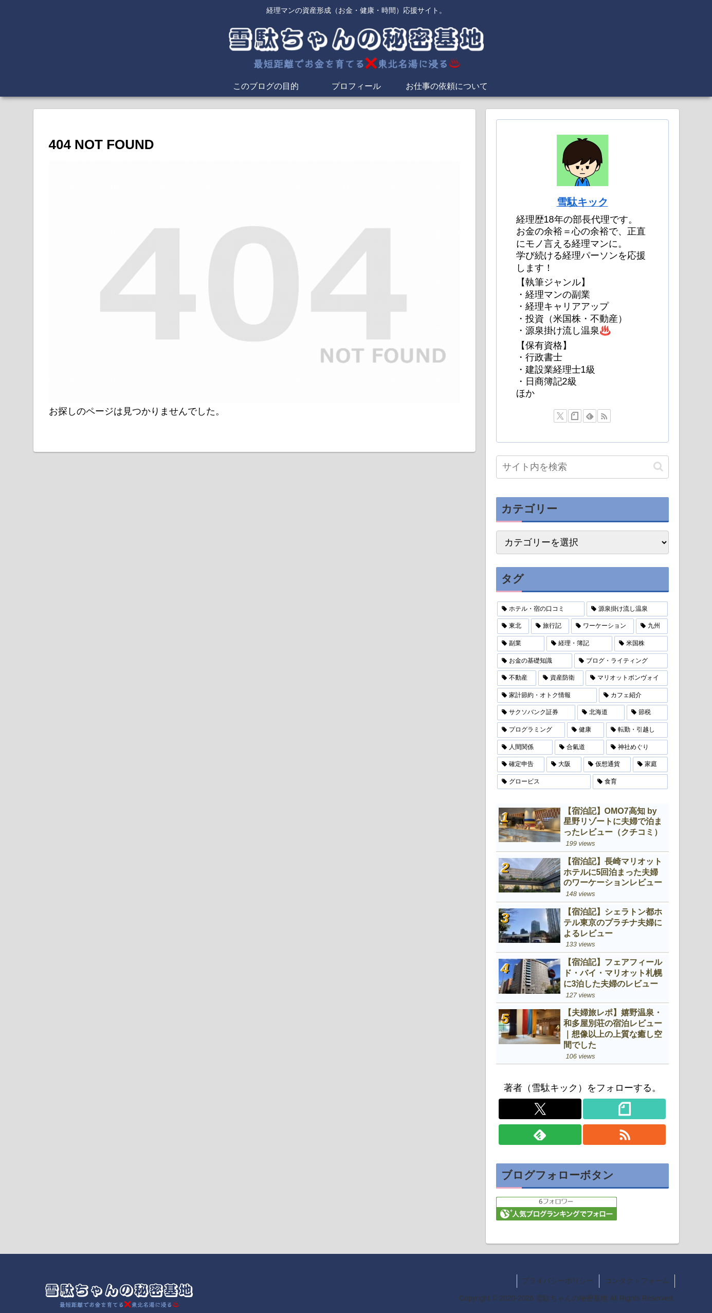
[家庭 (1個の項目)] (650, 764)
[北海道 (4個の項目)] (601, 712)
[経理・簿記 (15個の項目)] (579, 643)
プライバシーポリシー (558, 1280)
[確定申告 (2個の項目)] (520, 764)
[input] (582, 467)
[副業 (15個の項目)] (520, 643)
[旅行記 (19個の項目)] (550, 626)
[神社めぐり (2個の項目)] (637, 747)
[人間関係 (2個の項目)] (525, 747)
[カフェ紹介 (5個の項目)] (633, 695)
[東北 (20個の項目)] (513, 626)
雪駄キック (582, 202)
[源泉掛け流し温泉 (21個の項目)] (627, 609)
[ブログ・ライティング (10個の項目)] (621, 661)
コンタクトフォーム (637, 1280)
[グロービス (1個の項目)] (544, 782)
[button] (658, 466)
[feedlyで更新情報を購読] (589, 416)
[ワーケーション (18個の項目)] (602, 626)
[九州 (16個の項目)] (652, 626)
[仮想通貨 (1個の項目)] (607, 764)
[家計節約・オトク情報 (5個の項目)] (547, 695)
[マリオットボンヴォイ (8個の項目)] (627, 678)
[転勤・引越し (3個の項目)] (637, 730)
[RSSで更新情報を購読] (604, 416)
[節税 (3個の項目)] (647, 712)
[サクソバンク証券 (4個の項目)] (536, 712)
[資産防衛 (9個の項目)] (560, 678)
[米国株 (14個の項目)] (641, 643)
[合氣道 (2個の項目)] (579, 747)
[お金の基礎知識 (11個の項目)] (534, 661)
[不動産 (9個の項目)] (516, 678)
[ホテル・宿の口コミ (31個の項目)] (541, 609)
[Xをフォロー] (560, 416)
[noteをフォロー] (574, 416)
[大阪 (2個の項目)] (563, 764)
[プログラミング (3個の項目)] (531, 730)
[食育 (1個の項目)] (630, 782)
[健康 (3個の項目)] (585, 730)
